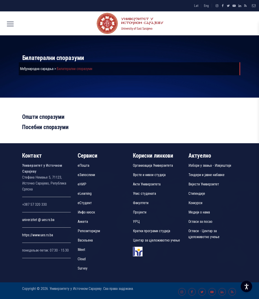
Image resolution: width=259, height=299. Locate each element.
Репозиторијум (89, 231)
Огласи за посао (200, 221)
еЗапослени (86, 175)
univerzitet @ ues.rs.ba (38, 220)
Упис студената (144, 193)
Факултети (140, 203)
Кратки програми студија (151, 231)
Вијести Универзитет (203, 184)
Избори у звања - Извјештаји (210, 165)
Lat (196, 6)
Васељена (85, 240)
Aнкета (83, 221)
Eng (206, 6)
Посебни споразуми (45, 127)
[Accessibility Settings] (246, 286)
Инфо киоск (86, 212)
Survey (82, 268)
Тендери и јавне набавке (206, 175)
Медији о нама (199, 212)
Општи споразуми (43, 117)
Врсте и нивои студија (149, 175)
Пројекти (139, 212)
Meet (81, 249)
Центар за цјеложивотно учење (156, 240)
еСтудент (85, 203)
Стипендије (196, 193)
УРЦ (136, 221)
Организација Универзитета (153, 165)
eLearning (85, 193)
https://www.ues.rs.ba (37, 235)
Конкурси (195, 203)
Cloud (82, 259)
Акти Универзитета (147, 184)
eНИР (82, 184)
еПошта (83, 165)
